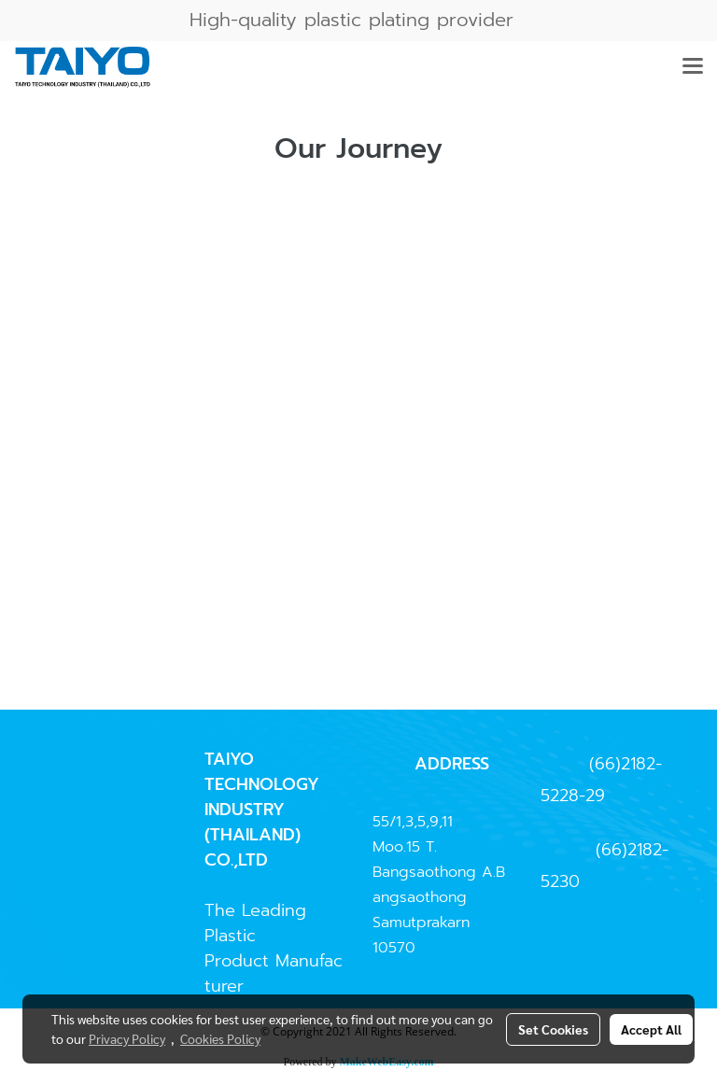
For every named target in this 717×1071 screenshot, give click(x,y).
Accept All (651, 1029)
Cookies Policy (220, 1038)
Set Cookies (553, 1029)
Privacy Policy (127, 1038)
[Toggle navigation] (692, 67)
